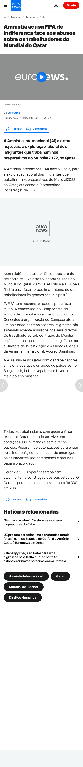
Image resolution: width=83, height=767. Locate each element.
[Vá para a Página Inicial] (16, 5)
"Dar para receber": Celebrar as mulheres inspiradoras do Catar (33, 522)
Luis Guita (14, 112)
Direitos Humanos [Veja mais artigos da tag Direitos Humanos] (22, 597)
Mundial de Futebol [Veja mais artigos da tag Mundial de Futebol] (23, 586)
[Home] (5, 17)
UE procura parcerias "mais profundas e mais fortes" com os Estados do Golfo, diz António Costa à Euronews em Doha (36, 538)
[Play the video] (41, 77)
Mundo (30, 17)
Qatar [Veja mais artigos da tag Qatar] (60, 576)
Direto (71, 5)
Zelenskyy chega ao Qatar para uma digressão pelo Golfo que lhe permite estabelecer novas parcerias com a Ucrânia (35, 557)
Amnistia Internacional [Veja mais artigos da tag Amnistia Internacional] (26, 576)
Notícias (16, 17)
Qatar (43, 17)
